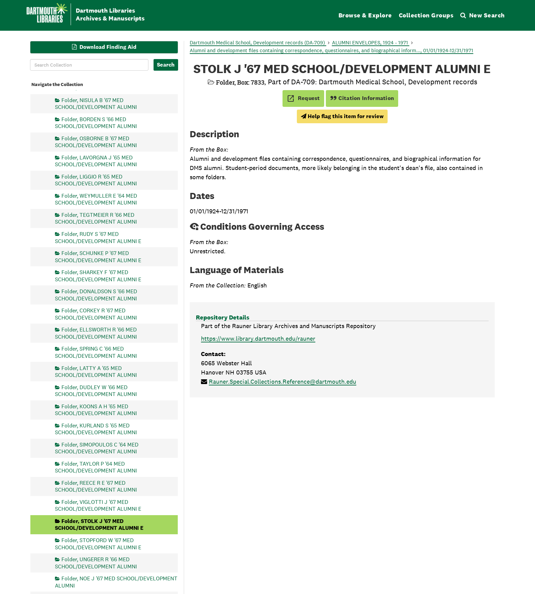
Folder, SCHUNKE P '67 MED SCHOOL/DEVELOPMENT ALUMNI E (98, 257)
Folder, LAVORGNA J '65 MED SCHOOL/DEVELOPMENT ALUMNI (96, 161)
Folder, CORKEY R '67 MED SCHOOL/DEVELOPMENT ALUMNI (96, 314)
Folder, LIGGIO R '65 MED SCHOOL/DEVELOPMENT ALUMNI (96, 180)
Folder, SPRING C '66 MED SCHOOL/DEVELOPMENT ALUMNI (96, 352)
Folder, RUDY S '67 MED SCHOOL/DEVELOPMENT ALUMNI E (98, 237)
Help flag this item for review (342, 116)
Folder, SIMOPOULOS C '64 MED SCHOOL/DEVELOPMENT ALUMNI (97, 448)
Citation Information (362, 98)
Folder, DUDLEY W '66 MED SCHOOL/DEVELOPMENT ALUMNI (96, 390)
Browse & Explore (365, 15)
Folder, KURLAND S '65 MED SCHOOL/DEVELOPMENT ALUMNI (96, 429)
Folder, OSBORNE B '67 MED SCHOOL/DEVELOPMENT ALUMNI (96, 141)
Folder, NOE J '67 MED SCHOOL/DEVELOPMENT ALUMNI (116, 582)
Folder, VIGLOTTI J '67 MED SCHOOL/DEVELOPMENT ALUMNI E (98, 505)
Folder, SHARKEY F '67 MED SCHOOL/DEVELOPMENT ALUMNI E (98, 276)
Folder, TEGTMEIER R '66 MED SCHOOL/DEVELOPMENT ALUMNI (96, 218)
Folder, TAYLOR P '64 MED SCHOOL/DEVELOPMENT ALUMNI (96, 467)
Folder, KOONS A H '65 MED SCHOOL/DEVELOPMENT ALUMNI (96, 409)
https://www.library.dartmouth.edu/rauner (258, 338)
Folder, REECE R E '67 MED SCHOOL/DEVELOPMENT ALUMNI (96, 486)
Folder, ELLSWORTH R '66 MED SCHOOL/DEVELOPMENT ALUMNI (96, 333)
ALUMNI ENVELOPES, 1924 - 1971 (370, 42)
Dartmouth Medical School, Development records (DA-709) (258, 42)
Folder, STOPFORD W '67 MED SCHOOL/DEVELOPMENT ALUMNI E (98, 544)
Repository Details (222, 317)
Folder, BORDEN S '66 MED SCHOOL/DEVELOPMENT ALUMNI (96, 122)
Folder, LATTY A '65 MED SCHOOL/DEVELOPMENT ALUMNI (96, 371)
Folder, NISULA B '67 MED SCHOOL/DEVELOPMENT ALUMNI (96, 103)
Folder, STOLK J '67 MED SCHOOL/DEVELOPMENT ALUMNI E (99, 525)
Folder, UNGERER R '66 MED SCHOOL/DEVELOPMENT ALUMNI (96, 563)
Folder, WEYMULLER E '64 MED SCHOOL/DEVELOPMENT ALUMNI (96, 199)
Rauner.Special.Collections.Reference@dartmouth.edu (282, 381)
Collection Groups (426, 15)
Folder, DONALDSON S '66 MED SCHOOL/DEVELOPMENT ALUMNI (96, 295)
